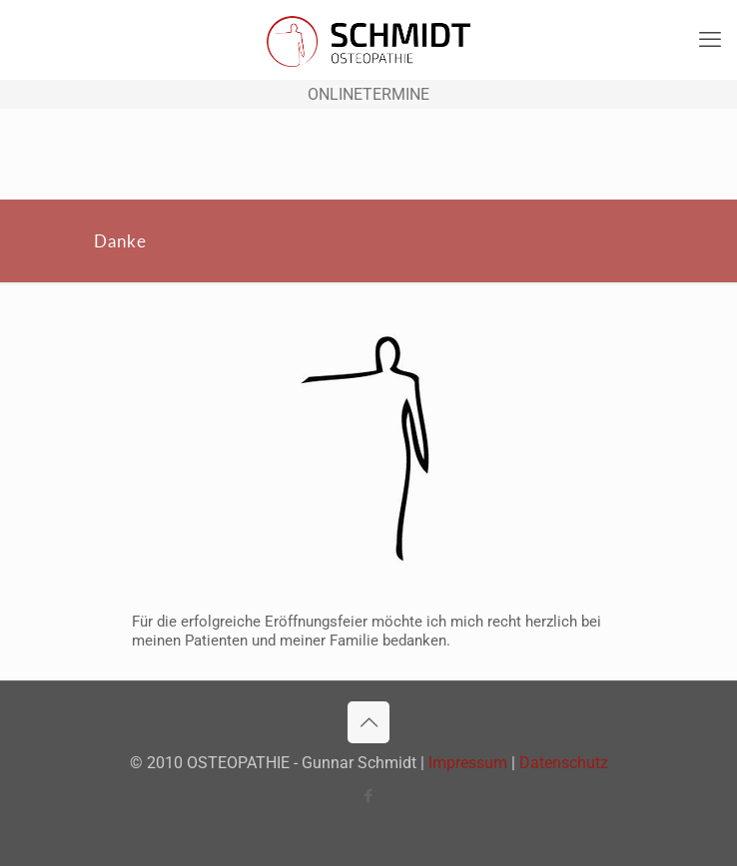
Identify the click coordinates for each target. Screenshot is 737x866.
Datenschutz (563, 762)
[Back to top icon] (368, 722)
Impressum (467, 762)
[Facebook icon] (369, 796)
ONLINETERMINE (368, 94)
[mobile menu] (710, 40)
